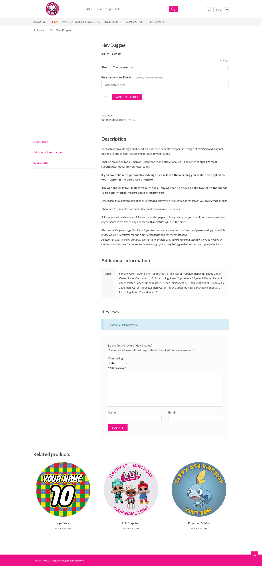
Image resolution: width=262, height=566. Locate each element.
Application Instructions (81, 21)
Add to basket (127, 97)
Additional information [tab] (47, 152)
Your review (117, 367)
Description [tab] (40, 141)
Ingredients (112, 21)
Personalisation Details (132, 77)
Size (104, 67)
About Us (39, 21)
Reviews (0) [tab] (40, 163)
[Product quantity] (106, 97)
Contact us (134, 21)
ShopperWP (78, 560)
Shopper (56, 560)
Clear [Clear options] (226, 61)
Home (40, 30)
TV (51, 30)
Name (113, 412)
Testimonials (156, 21)
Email (172, 412)
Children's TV (123, 119)
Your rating (116, 358)
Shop (54, 21)
